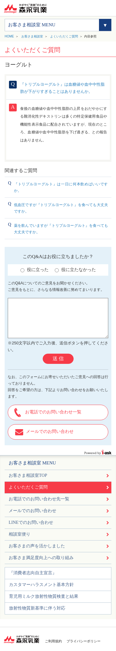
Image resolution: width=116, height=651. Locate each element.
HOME (9, 36)
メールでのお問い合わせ (50, 431)
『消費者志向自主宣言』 (33, 573)
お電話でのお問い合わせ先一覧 (39, 499)
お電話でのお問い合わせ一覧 (53, 412)
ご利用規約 (53, 641)
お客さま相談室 (32, 36)
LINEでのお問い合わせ (31, 522)
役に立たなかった (75, 270)
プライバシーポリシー (84, 641)
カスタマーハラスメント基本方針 (41, 584)
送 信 (58, 358)
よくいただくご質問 (64, 36)
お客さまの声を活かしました (37, 546)
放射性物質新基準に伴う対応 (37, 608)
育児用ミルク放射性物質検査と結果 (43, 596)
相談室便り (19, 534)
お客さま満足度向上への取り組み (41, 557)
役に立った (34, 270)
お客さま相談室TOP (28, 475)
